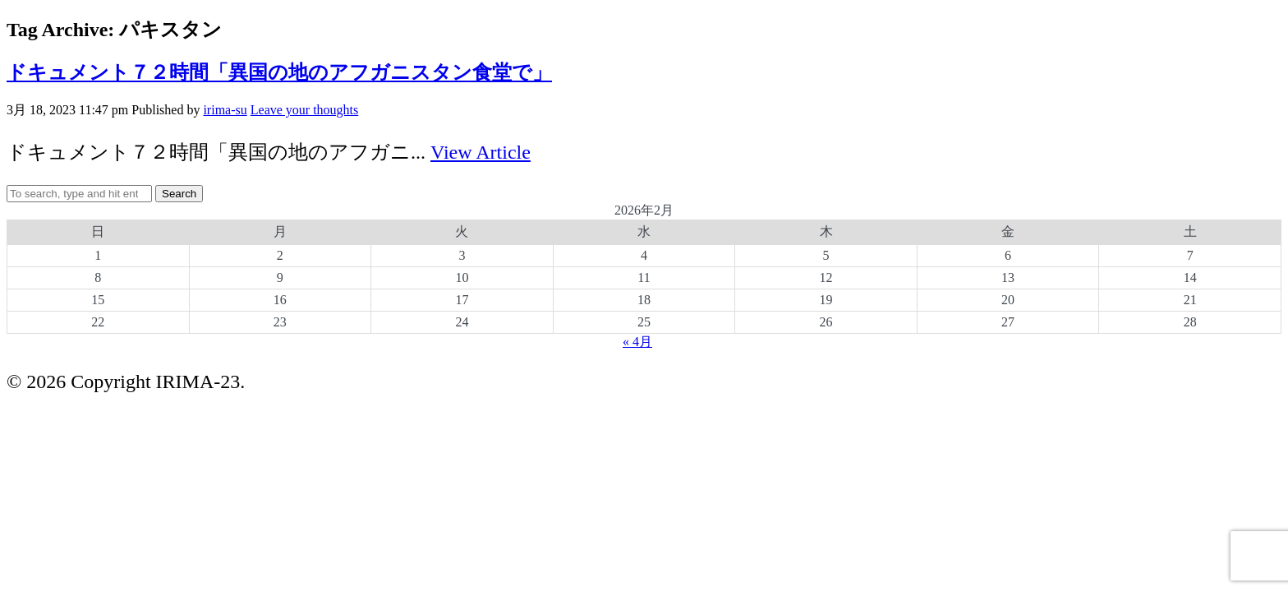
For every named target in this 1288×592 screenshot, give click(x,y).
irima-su (224, 110)
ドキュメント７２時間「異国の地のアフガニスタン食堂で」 (279, 72)
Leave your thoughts (305, 110)
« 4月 (637, 342)
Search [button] (179, 193)
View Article (480, 152)
